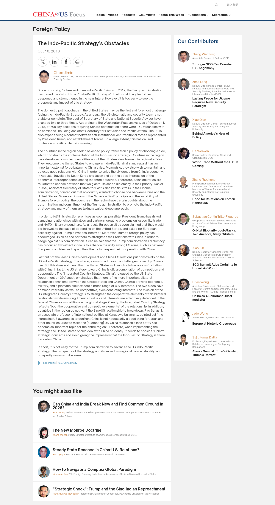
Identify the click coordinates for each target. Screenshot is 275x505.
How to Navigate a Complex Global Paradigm (94, 469)
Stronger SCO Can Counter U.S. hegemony (212, 66)
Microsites (220, 15)
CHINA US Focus (59, 14)
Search (216, 5)
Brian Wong (200, 282)
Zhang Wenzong (203, 54)
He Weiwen (200, 151)
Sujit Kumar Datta (204, 337)
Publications (197, 15)
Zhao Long (199, 82)
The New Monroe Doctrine (77, 430)
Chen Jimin (63, 72)
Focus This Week (171, 15)
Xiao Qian (199, 120)
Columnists (147, 15)
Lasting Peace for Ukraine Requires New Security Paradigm (211, 102)
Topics (100, 15)
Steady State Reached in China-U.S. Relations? (96, 449)
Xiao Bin (198, 248)
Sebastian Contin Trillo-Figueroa (215, 216)
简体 (229, 4)
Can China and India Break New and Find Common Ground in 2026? (108, 406)
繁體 (235, 4)
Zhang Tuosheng (203, 179)
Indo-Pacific (49, 362)
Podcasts (128, 15)
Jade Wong (200, 313)
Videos (113, 15)
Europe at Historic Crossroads (214, 323)
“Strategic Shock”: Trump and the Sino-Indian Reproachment (109, 489)
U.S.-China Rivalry (67, 362)
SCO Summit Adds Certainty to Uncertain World (214, 266)
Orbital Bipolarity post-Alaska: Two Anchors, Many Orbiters (214, 232)
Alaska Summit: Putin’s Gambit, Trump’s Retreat (215, 353)
